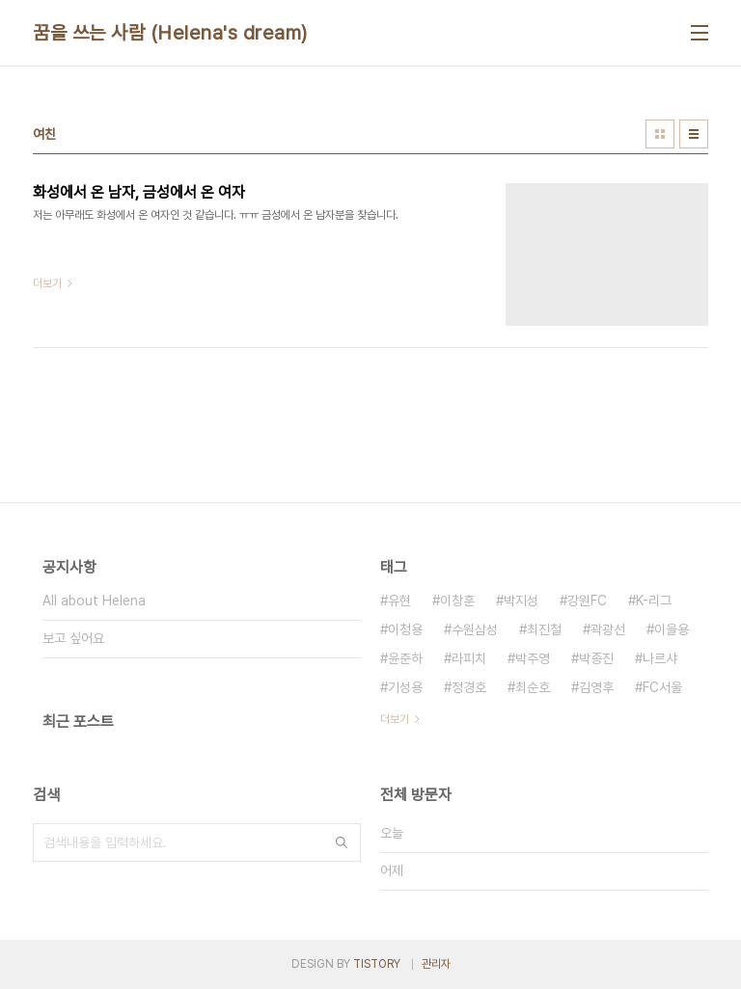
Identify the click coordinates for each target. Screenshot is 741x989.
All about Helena (94, 600)
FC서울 (662, 687)
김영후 (596, 687)
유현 (399, 600)
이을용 (671, 629)
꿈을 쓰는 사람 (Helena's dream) (170, 32)
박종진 (596, 658)
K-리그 (654, 600)
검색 (341, 842)
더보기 (394, 719)
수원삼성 (475, 629)
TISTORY (376, 964)
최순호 (532, 687)
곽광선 (607, 629)
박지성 (521, 600)
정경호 (469, 687)
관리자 (436, 964)
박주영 (532, 658)
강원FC (587, 600)
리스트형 (693, 134)
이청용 (405, 629)
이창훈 (457, 600)
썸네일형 (659, 134)
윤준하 (405, 658)
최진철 (544, 629)
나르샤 (660, 658)
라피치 (469, 658)
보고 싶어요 (73, 638)
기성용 (405, 687)
